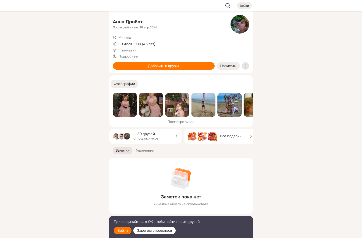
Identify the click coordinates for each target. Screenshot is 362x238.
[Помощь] (54, 84)
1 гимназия (127, 50)
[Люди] (74, 43)
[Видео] (95, 43)
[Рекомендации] (74, 84)
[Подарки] (54, 63)
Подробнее (128, 56)
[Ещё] (74, 202)
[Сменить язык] (74, 212)
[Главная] (54, 22)
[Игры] (95, 63)
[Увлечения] (74, 22)
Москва (124, 37)
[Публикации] (54, 43)
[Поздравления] (74, 63)
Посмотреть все (181, 121)
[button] (124, 84)
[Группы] (95, 22)
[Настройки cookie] (74, 232)
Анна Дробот (128, 22)
